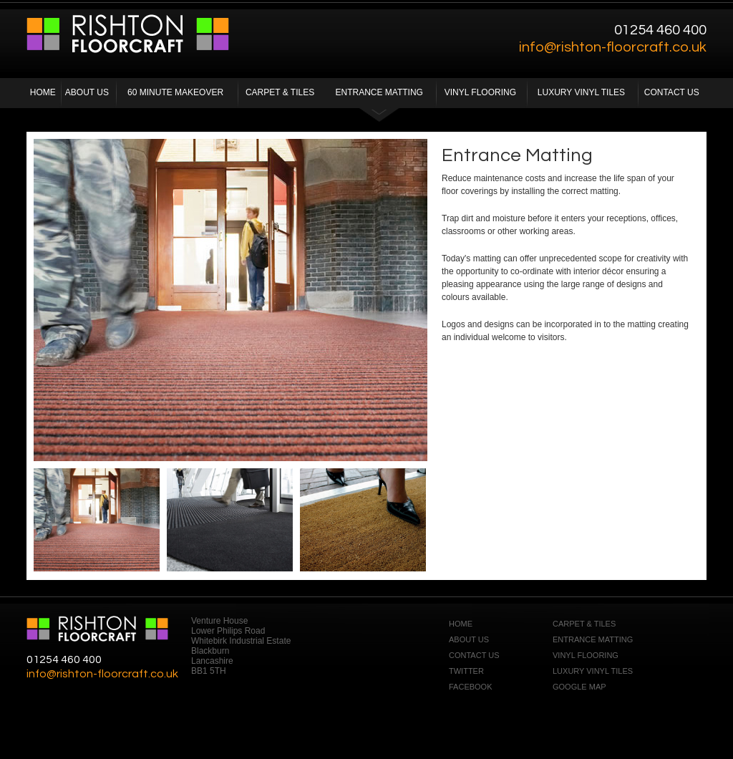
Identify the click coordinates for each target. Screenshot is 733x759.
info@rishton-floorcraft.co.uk (613, 47)
